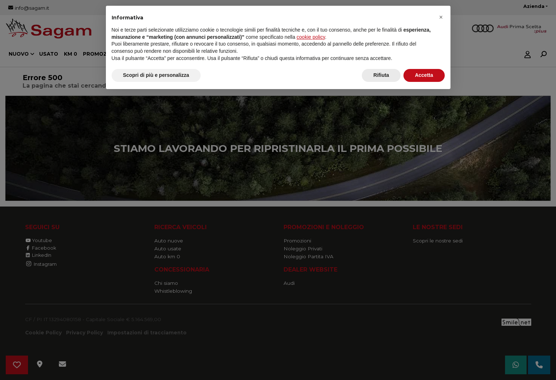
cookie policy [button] (310, 37)
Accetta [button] (424, 75)
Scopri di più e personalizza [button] (156, 75)
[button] (441, 17)
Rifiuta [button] (381, 75)
